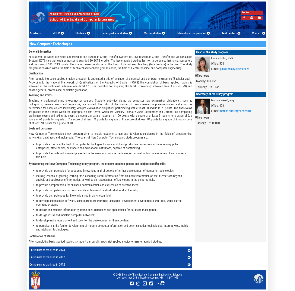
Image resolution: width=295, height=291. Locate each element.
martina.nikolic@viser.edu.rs (236, 111)
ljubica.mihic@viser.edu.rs (234, 69)
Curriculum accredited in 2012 (110, 265)
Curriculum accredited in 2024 (110, 250)
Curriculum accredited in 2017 (110, 257)
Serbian (244, 12)
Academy (35, 33)
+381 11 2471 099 (169, 277)
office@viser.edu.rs (148, 277)
